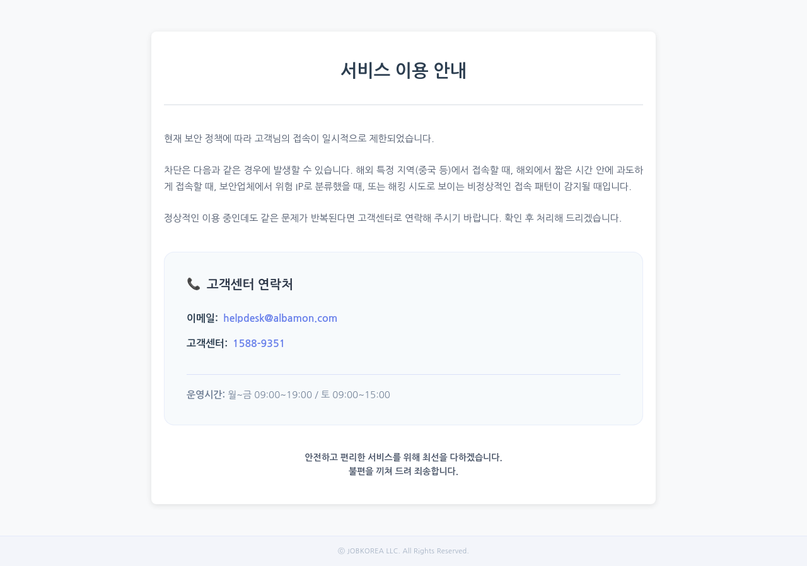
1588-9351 (259, 343)
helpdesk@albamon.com (280, 318)
